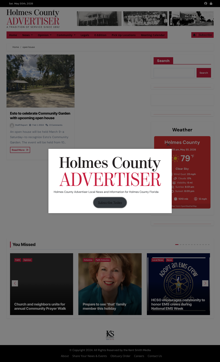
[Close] (168, 144)
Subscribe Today (110, 202)
